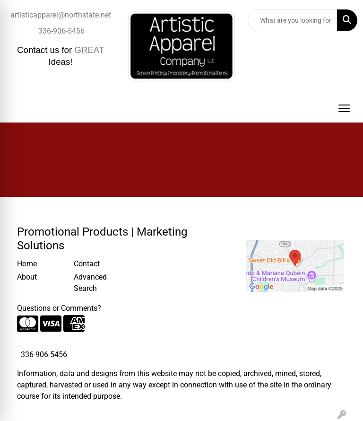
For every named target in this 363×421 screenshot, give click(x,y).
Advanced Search (90, 282)
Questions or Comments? (59, 308)
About (27, 276)
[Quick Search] (292, 20)
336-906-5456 (61, 30)
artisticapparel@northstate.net (60, 14)
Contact (87, 263)
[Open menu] (344, 108)
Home (27, 263)
